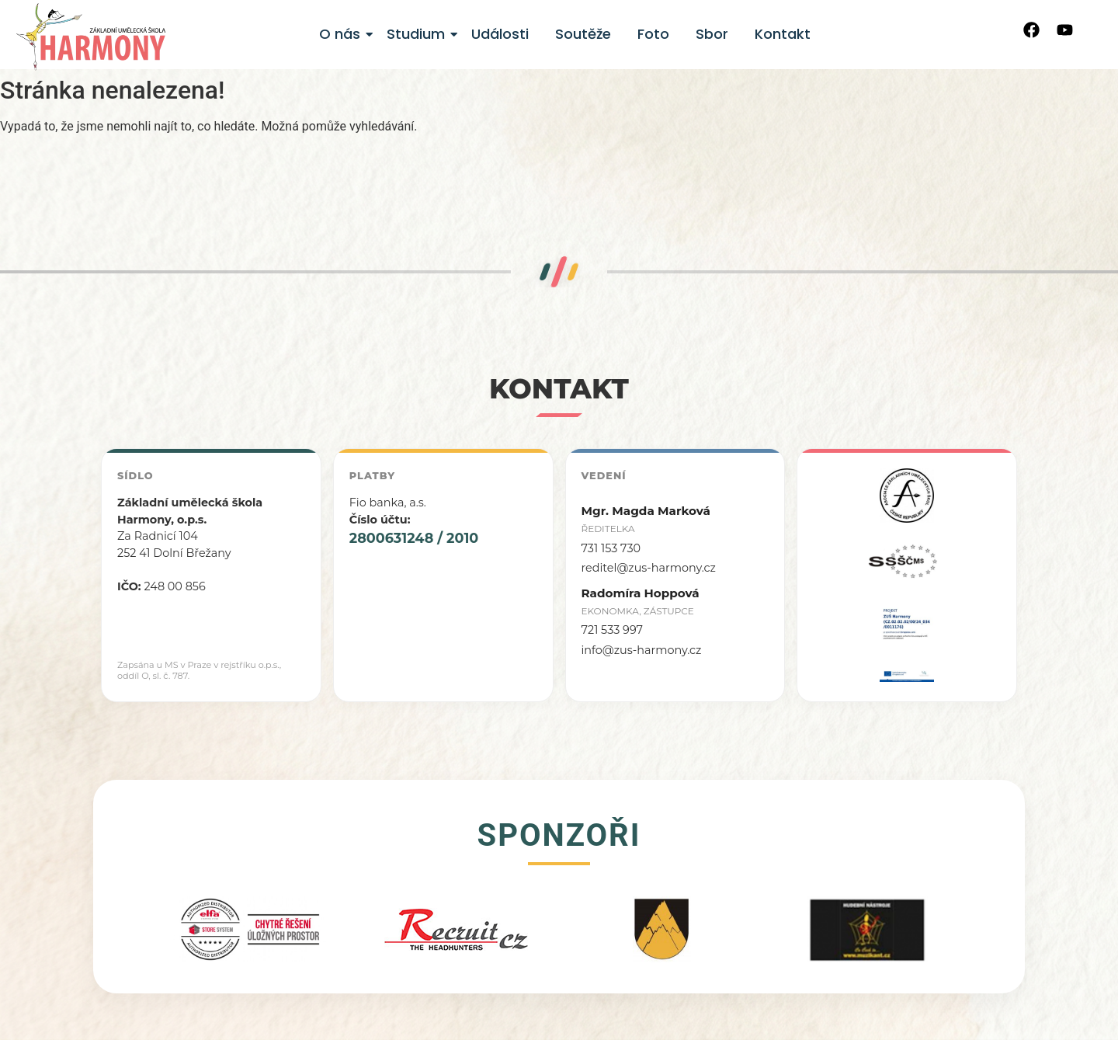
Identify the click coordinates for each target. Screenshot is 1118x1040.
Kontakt (783, 33)
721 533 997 (613, 630)
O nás (342, 33)
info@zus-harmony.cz (642, 650)
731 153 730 (611, 548)
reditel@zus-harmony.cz (649, 568)
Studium (418, 33)
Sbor (712, 33)
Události (500, 33)
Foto (653, 33)
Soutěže (583, 33)
